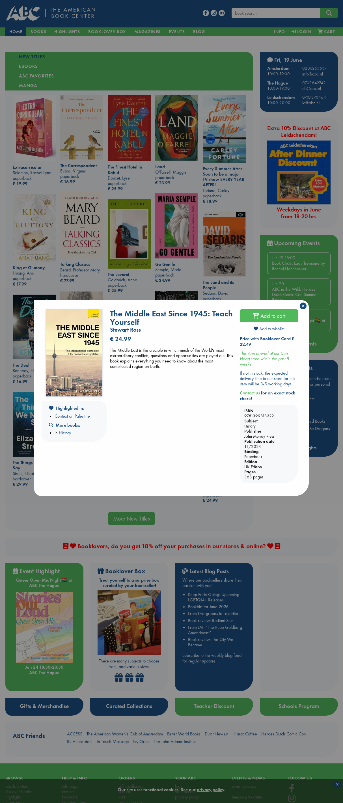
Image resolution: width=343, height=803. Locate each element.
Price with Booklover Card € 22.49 (267, 341)
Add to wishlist (269, 328)
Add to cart (269, 316)
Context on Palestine (72, 416)
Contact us (250, 393)
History (65, 433)
